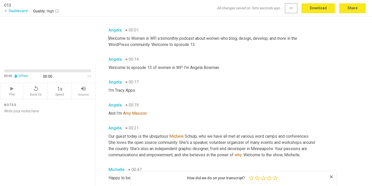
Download (318, 8)
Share (352, 8)
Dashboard (16, 11)
